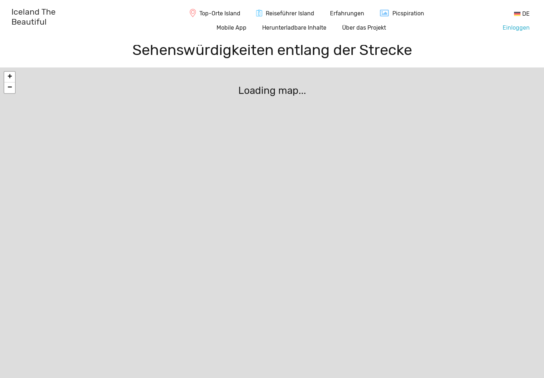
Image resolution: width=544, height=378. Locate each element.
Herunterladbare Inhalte (294, 27)
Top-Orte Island (219, 13)
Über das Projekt (364, 27)
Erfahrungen (347, 13)
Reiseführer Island (290, 13)
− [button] (9, 87)
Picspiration (408, 13)
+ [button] (9, 77)
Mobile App (231, 27)
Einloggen (516, 27)
